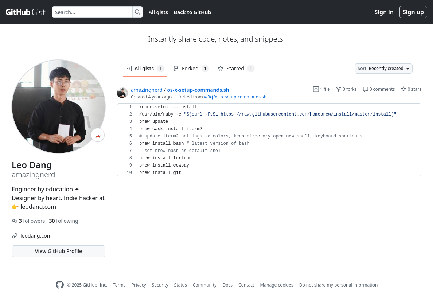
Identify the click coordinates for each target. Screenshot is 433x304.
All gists (158, 12)
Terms (119, 285)
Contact (246, 285)
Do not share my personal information (338, 285)
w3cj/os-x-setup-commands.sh (235, 97)
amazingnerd (147, 89)
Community (205, 285)
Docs (227, 285)
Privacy (139, 285)
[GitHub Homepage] (59, 284)
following (63, 220)
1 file (321, 89)
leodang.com (36, 235)
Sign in (384, 12)
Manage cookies (276, 285)
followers (29, 220)
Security (160, 285)
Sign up (413, 12)
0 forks (346, 89)
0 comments (379, 89)
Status (180, 285)
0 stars (411, 89)
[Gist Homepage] (26, 12)
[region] (269, 140)
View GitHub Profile (58, 251)
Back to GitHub (192, 12)
